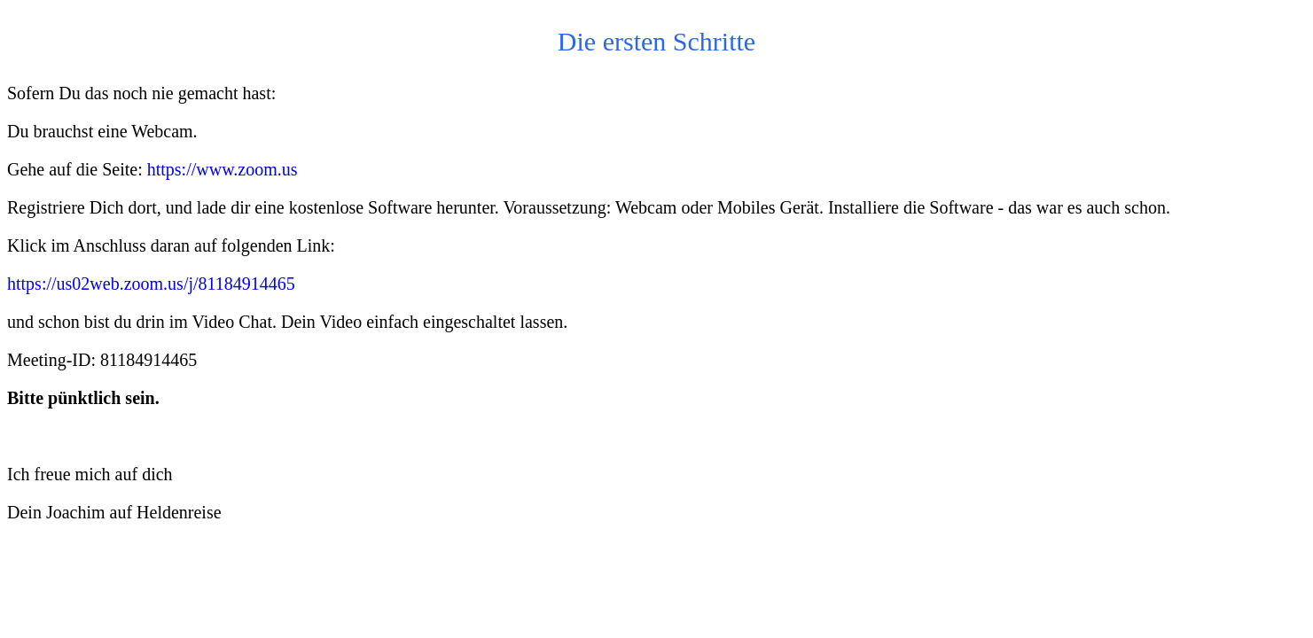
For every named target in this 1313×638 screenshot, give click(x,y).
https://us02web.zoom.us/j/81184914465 (151, 283)
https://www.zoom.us (222, 169)
